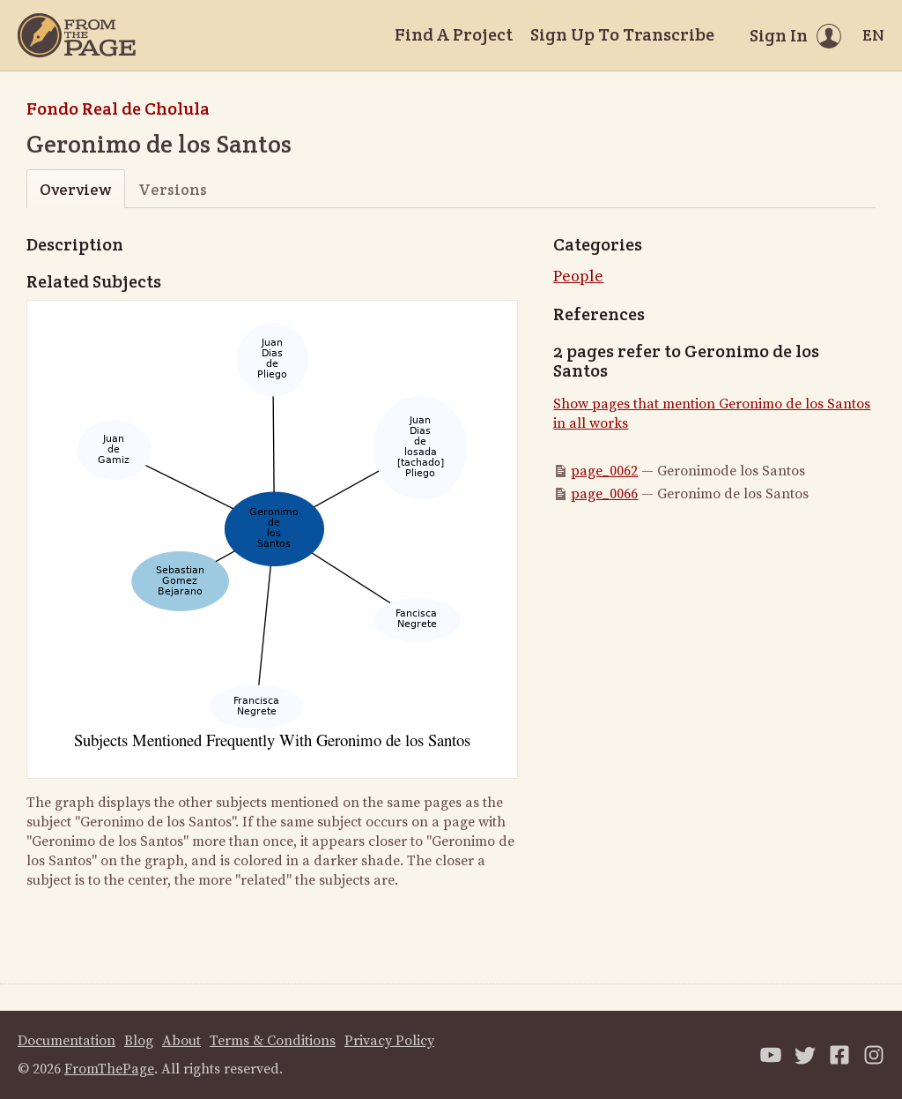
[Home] (77, 35)
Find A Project (454, 34)
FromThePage (109, 1069)
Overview (75, 189)
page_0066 (604, 494)
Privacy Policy (389, 1041)
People (578, 276)
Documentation (66, 1041)
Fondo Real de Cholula (118, 108)
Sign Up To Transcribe (622, 34)
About (181, 1041)
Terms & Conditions (273, 1041)
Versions (172, 189)
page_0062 (604, 471)
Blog (138, 1041)
